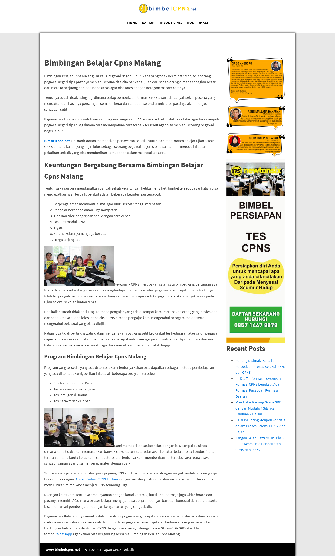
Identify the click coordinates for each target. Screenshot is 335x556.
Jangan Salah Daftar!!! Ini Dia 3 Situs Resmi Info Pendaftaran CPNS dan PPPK (259, 444)
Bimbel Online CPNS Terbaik (97, 479)
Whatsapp (64, 534)
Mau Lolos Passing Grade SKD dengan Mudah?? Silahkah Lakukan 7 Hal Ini (258, 408)
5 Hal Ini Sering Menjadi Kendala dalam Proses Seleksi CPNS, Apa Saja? (260, 426)
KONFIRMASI (197, 22)
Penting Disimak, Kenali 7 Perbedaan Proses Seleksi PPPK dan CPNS (260, 366)
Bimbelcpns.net (57, 140)
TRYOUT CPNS (170, 22)
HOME (132, 22)
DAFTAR (148, 22)
